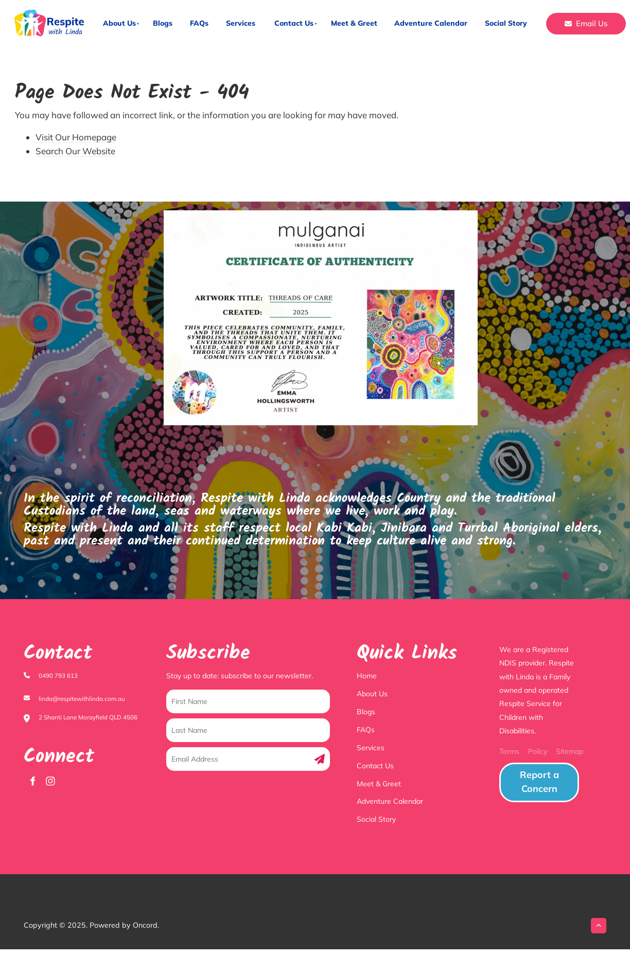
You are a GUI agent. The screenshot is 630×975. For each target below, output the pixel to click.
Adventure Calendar (430, 23)
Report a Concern (528, 769)
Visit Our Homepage (76, 137)
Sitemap (569, 751)
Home (367, 675)
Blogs (162, 23)
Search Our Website (75, 151)
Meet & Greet (354, 23)
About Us (119, 23)
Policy (537, 751)
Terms (509, 751)
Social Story (506, 23)
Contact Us (293, 23)
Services (240, 23)
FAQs (199, 23)
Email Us (563, 19)
